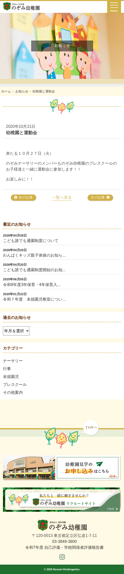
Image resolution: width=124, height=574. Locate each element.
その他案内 (13, 392)
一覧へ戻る (62, 197)
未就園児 (11, 377)
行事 (7, 369)
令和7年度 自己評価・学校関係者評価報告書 (64, 547)
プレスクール (15, 384)
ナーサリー (13, 361)
